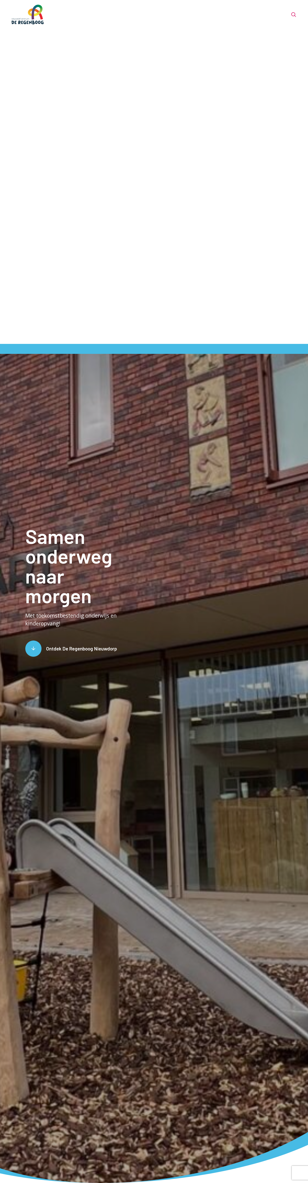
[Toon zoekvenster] (293, 14)
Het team (129, 14)
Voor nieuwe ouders (167, 14)
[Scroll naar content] (71, 649)
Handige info (236, 14)
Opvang (208, 14)
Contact (265, 14)
